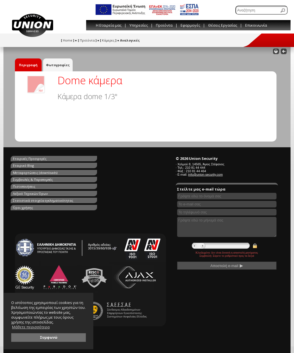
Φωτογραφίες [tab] (58, 65)
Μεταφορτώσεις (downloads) (35, 165)
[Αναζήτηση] (261, 10)
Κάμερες (108, 40)
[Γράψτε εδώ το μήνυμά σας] (226, 227)
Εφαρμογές (190, 25)
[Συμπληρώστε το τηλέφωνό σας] (226, 212)
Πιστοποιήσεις (24, 172)
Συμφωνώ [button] (48, 337)
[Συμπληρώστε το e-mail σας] (226, 204)
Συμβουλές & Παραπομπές (100, 165)
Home (67, 40)
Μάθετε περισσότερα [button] (31, 327)
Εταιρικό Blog (90, 158)
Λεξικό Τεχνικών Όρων (97, 172)
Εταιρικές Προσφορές (30, 158)
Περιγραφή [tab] (28, 65)
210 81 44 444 (195, 167)
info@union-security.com (205, 174)
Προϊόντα (164, 25)
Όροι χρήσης (90, 178)
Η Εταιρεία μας (108, 25)
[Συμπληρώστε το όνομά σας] (226, 196)
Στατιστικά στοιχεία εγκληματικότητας (43, 178)
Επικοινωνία (256, 25)
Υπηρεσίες (138, 25)
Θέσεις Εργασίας (222, 25)
